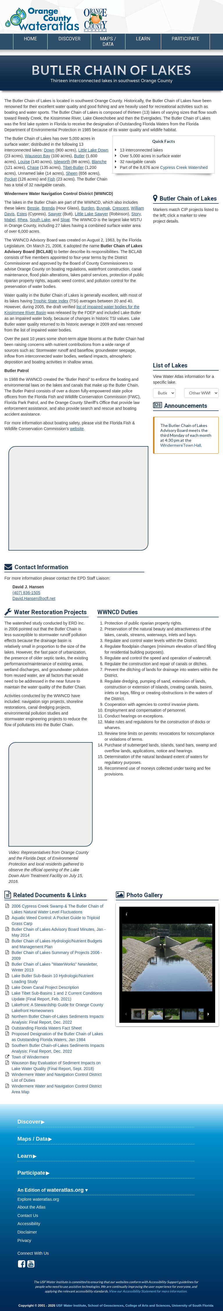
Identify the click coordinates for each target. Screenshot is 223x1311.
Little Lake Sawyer (91, 214)
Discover (28, 1122)
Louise (24, 161)
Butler (79, 156)
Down (49, 150)
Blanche (99, 161)
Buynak (103, 208)
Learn (24, 1156)
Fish (51, 179)
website (77, 428)
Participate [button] (185, 39)
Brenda (48, 208)
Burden (87, 208)
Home (30, 39)
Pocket (10, 179)
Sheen (72, 173)
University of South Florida (192, 1305)
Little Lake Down (93, 150)
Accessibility (28, 1223)
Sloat (65, 219)
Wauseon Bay (37, 156)
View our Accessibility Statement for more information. (148, 1291)
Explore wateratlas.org (38, 1199)
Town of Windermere (30, 1057)
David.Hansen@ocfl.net (33, 598)
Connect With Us (33, 1253)
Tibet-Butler (73, 167)
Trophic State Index (50, 301)
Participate (31, 1173)
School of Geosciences (105, 1305)
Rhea (22, 219)
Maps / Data (32, 1139)
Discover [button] (69, 39)
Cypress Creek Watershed (184, 167)
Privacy (24, 1240)
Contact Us (27, 1215)
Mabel (9, 219)
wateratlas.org (65, 1190)
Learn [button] (143, 39)
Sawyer (55, 214)
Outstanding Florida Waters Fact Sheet (47, 1028)
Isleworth (62, 161)
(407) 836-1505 (26, 592)
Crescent (120, 208)
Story (136, 214)
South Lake (40, 219)
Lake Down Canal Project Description (45, 987)
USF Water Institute (71, 1305)
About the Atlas (31, 1207)
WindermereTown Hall (180, 445)
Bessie (33, 208)
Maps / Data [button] (108, 41)
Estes (22, 214)
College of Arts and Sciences (147, 1305)
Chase (33, 167)
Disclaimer (27, 1232)
